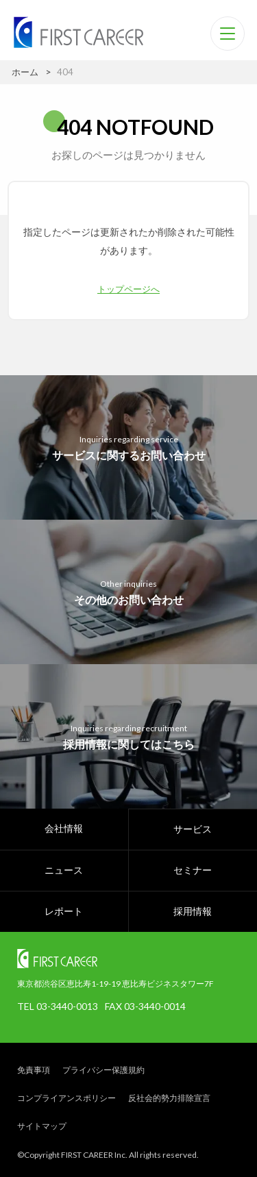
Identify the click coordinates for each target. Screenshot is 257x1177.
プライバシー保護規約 (103, 1070)
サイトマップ (41, 1126)
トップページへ (128, 288)
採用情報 (192, 911)
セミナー (192, 870)
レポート (64, 911)
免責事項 (33, 1070)
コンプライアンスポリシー (66, 1098)
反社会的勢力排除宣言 (169, 1098)
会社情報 (64, 828)
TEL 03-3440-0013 (57, 1006)
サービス (192, 829)
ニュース (64, 870)
